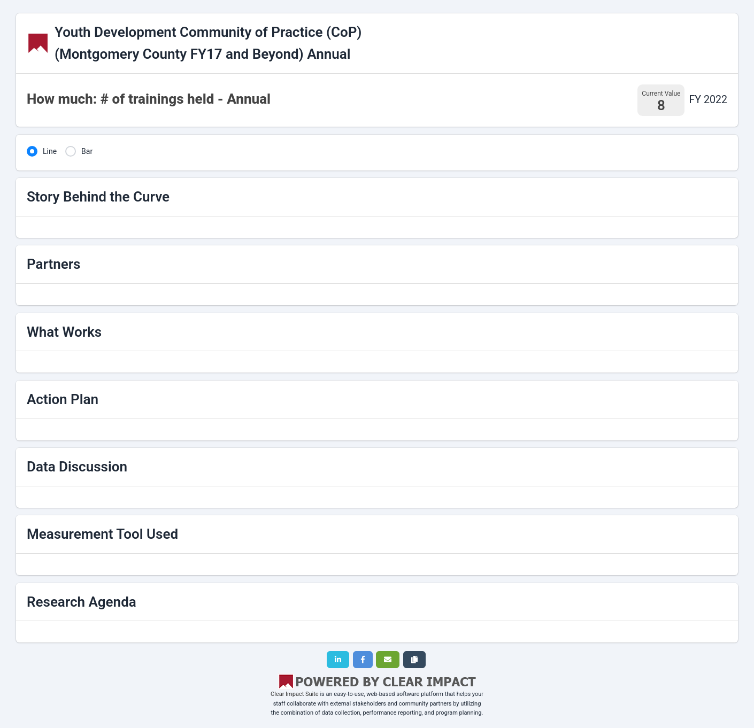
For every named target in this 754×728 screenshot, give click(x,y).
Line (50, 151)
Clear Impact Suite (295, 694)
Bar (87, 151)
